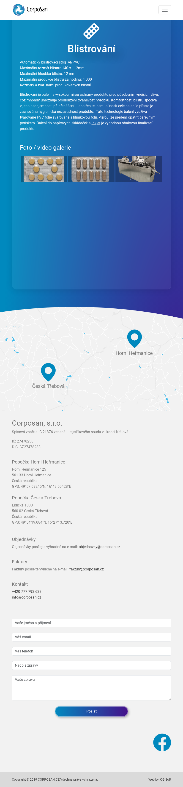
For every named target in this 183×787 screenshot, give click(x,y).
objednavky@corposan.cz (99, 547)
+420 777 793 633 (26, 591)
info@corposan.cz (26, 597)
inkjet (96, 123)
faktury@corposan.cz (86, 569)
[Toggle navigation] (164, 9)
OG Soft (165, 779)
